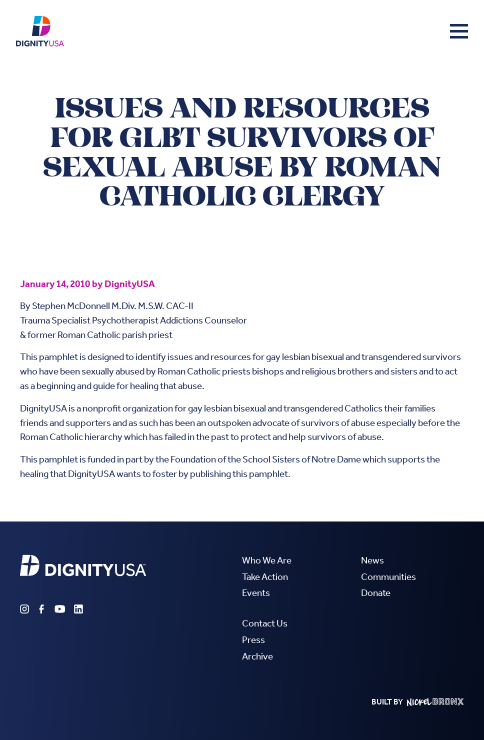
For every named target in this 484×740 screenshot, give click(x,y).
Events (256, 592)
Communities (388, 576)
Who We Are (267, 560)
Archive (257, 656)
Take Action (265, 576)
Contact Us (265, 623)
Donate (375, 592)
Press (253, 640)
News (372, 560)
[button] (459, 31)
